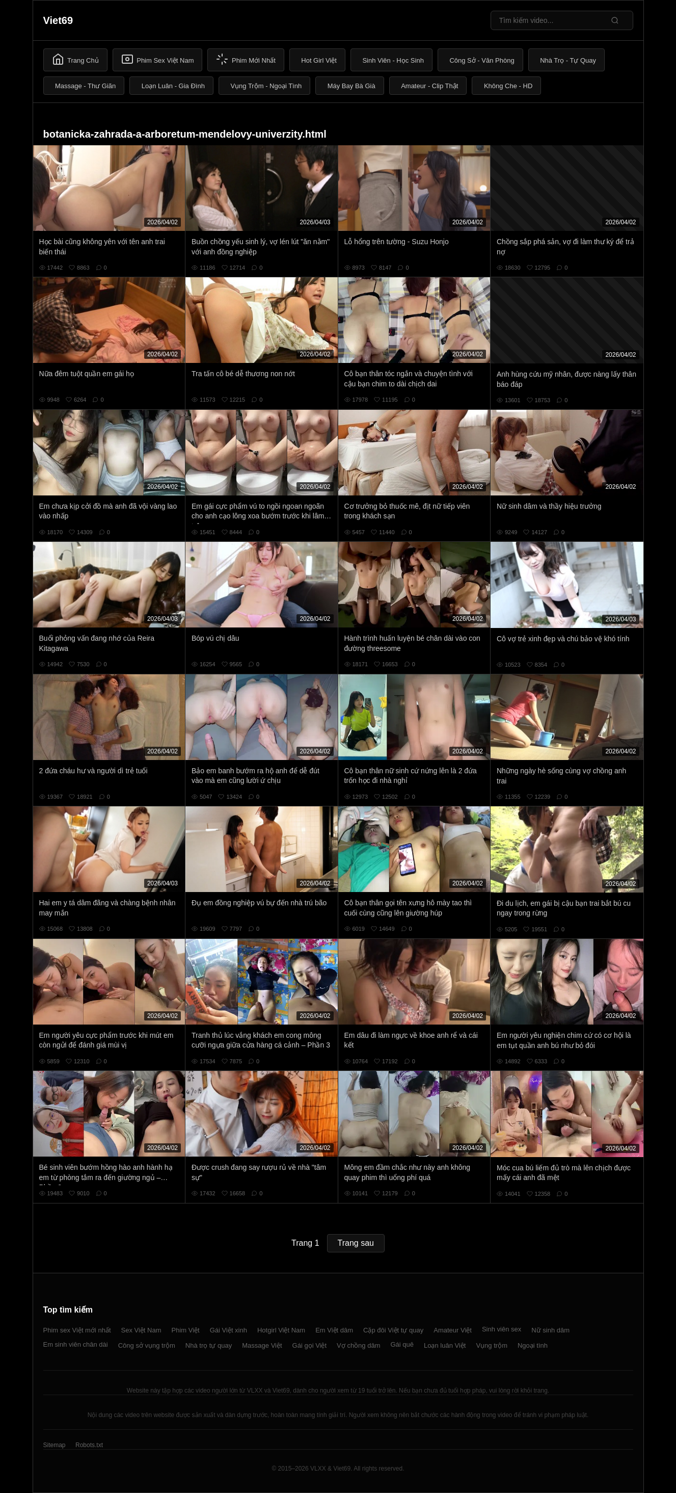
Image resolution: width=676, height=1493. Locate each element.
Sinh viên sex (501, 1329)
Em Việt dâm (334, 1330)
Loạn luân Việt (445, 1345)
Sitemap (54, 1445)
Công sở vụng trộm (146, 1345)
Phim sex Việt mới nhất (77, 1330)
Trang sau (356, 1243)
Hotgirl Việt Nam (281, 1330)
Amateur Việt (453, 1330)
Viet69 (58, 20)
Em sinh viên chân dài (75, 1344)
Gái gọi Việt (309, 1345)
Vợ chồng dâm (358, 1345)
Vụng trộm (491, 1345)
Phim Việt (186, 1330)
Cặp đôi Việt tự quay (393, 1330)
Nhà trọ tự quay (208, 1345)
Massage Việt (262, 1345)
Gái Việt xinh (228, 1330)
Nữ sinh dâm (550, 1330)
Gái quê (402, 1344)
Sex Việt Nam (141, 1330)
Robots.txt (89, 1445)
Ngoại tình (533, 1345)
